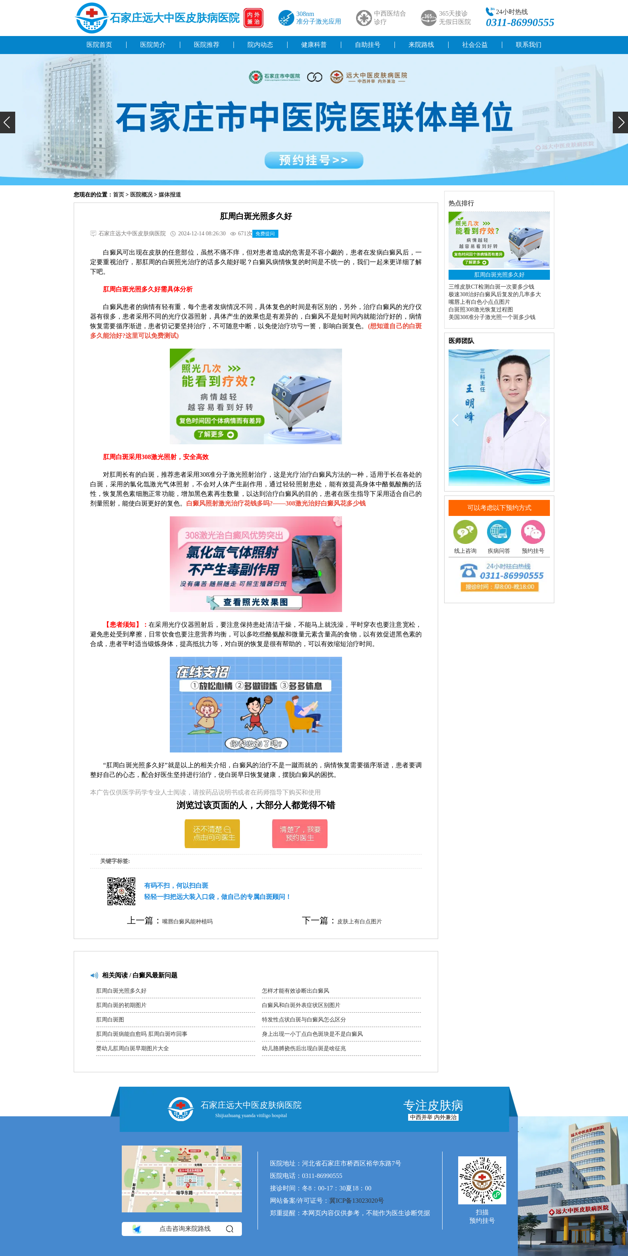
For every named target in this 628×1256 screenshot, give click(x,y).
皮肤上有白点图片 (359, 922)
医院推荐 (206, 44)
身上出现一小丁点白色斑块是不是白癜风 (312, 1034)
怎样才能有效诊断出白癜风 (295, 991)
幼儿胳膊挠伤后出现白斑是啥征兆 (304, 1048)
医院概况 (141, 195)
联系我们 (528, 44)
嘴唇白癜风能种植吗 (187, 922)
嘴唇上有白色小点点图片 (479, 302)
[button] (7, 122)
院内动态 (260, 44)
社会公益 (475, 44)
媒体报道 (170, 195)
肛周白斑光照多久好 (121, 991)
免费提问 (265, 234)
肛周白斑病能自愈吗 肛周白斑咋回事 (141, 1034)
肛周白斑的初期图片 (121, 1005)
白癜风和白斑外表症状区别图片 (301, 1005)
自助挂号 (367, 44)
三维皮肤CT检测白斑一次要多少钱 (491, 287)
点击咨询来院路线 (182, 1229)
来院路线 (421, 44)
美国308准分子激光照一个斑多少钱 (492, 317)
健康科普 (314, 44)
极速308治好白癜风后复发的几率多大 (495, 294)
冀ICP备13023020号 (356, 1200)
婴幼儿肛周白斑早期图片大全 (132, 1048)
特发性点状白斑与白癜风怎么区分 (304, 1020)
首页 (118, 195)
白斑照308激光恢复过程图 (481, 310)
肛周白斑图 (110, 1020)
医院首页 (99, 44)
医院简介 (153, 44)
